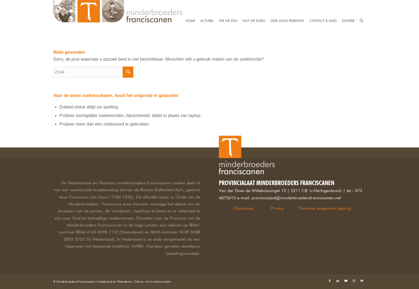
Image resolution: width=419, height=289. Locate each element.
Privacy (277, 208)
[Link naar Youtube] (346, 281)
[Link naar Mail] (362, 281)
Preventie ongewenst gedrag (325, 208)
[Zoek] (361, 3)
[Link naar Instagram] (354, 281)
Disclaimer (244, 208)
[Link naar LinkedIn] (338, 281)
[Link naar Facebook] (330, 281)
